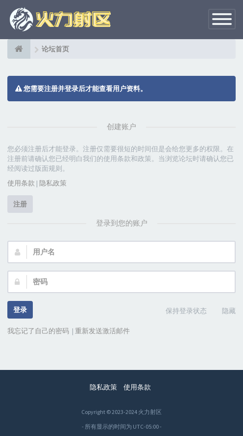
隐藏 (223, 311)
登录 (20, 309)
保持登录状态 (181, 311)
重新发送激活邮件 (102, 330)
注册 (20, 204)
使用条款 (21, 183)
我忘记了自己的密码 (38, 330)
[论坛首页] (18, 49)
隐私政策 (53, 183)
